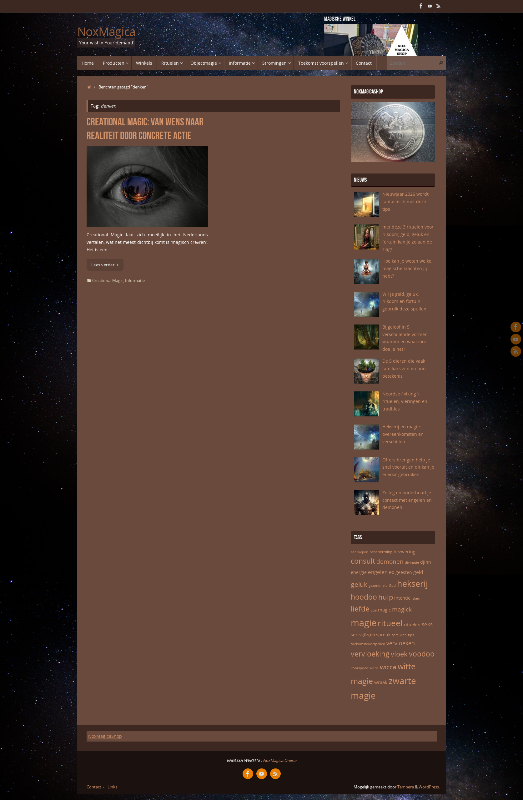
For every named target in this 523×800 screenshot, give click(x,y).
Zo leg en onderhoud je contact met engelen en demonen (407, 500)
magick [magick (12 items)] (402, 609)
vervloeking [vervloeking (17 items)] (370, 654)
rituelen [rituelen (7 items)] (412, 624)
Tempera (405, 787)
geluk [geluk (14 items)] (359, 584)
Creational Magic (107, 280)
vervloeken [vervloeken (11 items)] (400, 643)
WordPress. (429, 787)
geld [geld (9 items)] (418, 572)
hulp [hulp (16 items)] (385, 596)
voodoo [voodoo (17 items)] (422, 654)
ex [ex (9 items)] (391, 572)
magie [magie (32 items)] (363, 622)
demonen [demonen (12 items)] (390, 561)
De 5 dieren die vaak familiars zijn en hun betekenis (404, 368)
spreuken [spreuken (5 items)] (399, 635)
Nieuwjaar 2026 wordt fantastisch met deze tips (405, 201)
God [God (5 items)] (392, 585)
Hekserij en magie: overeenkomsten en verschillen (403, 434)
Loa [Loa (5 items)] (374, 610)
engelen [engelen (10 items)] (378, 572)
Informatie (135, 280)
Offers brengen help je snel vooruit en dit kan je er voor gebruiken (408, 467)
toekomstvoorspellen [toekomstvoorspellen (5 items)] (368, 644)
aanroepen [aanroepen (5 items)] (359, 552)
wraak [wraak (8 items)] (380, 682)
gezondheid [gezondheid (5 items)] (378, 585)
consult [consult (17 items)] (363, 561)
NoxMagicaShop (105, 736)
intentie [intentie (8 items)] (402, 598)
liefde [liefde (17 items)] (360, 609)
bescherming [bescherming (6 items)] (381, 552)
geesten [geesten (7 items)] (403, 572)
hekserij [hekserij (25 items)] (412, 583)
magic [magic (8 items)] (384, 609)
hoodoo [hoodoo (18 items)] (364, 597)
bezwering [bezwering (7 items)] (404, 552)
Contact (94, 787)
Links (112, 787)
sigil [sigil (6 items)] (362, 634)
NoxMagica (106, 31)
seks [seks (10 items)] (427, 624)
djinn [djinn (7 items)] (425, 562)
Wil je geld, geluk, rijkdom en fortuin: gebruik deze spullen (404, 301)
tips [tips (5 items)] (411, 635)
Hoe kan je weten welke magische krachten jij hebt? (406, 268)
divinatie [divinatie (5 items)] (412, 562)
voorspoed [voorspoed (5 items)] (359, 668)
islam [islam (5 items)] (416, 598)
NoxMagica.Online (279, 760)
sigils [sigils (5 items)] (371, 635)
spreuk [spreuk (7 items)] (383, 634)
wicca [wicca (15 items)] (388, 666)
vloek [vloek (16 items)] (399, 653)
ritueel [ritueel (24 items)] (390, 623)
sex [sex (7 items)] (354, 634)
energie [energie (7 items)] (359, 572)
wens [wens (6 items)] (374, 668)
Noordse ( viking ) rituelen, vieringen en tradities (404, 401)
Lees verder (106, 265)
